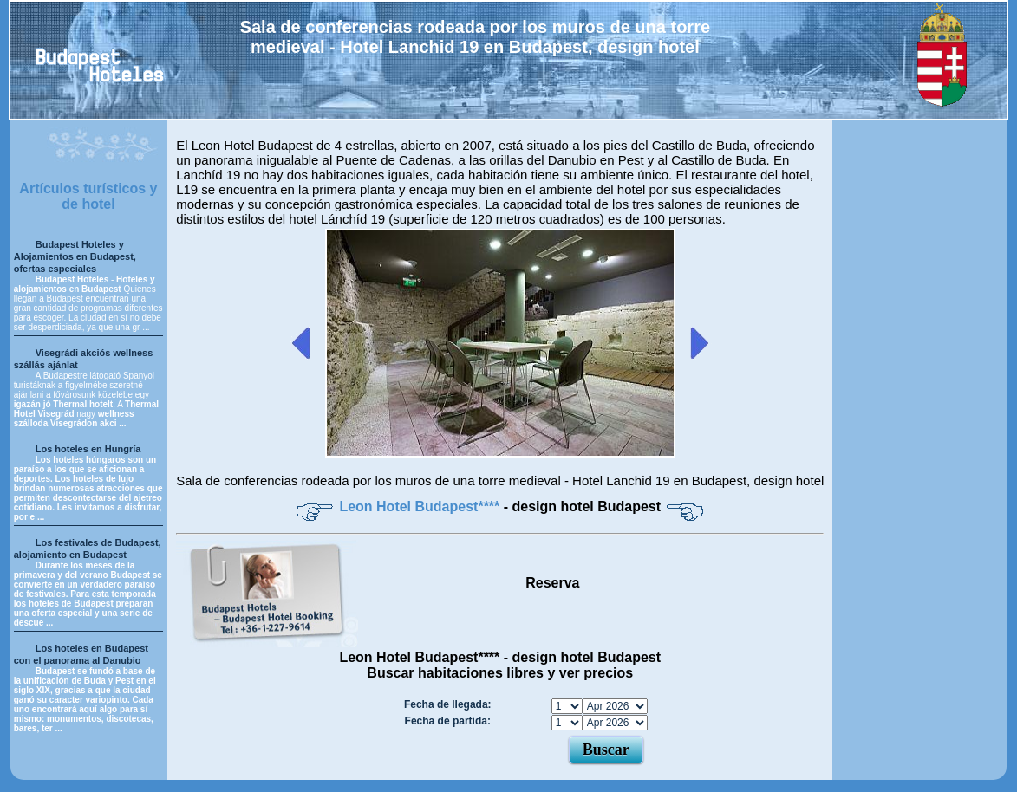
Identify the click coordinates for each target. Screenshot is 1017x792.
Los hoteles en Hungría (88, 449)
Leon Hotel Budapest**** (421, 506)
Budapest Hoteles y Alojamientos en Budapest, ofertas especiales (75, 256)
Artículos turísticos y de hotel (88, 196)
